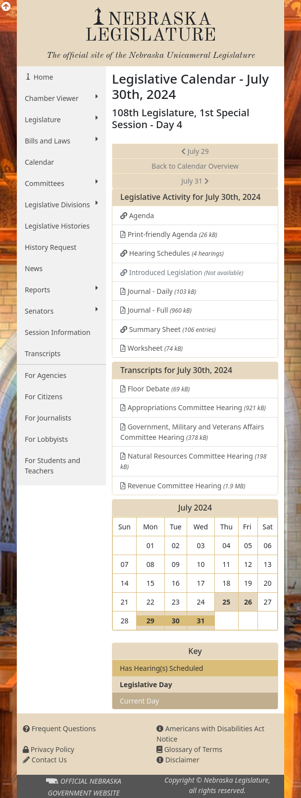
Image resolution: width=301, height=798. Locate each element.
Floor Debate (155, 388)
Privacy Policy (48, 749)
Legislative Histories (57, 226)
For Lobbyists (46, 439)
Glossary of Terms (189, 749)
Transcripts (42, 353)
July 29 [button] (195, 151)
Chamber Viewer (61, 98)
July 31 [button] (195, 181)
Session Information (58, 332)
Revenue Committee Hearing (182, 485)
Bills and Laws (61, 140)
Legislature (61, 119)
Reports (61, 289)
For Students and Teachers (52, 465)
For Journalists (48, 417)
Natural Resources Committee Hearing (193, 461)
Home (42, 77)
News (34, 268)
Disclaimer (178, 759)
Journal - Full (156, 310)
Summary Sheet (168, 329)
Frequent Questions (59, 728)
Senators (61, 311)
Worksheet (151, 348)
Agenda (137, 215)
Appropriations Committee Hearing (193, 407)
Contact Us (45, 759)
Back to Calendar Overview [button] (195, 166)
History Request (50, 247)
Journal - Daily (158, 291)
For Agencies (45, 375)
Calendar (39, 162)
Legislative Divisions (61, 204)
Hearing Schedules (172, 253)
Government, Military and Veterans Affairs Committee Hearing (192, 432)
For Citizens (43, 396)
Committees (61, 183)
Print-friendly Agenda (168, 234)
